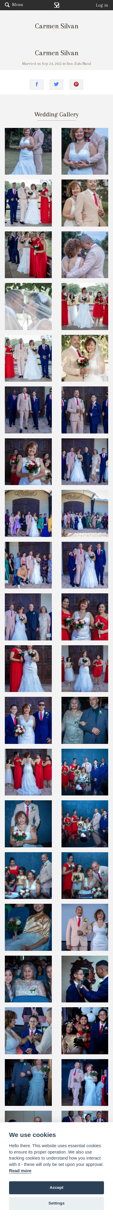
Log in (102, 5)
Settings (57, 1203)
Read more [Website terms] (20, 1170)
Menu (14, 4)
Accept (56, 1187)
